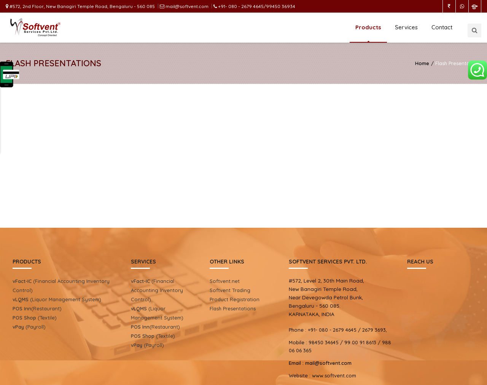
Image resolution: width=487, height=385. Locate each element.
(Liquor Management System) (57, 299)
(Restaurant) (37, 308)
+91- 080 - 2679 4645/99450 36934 (254, 6)
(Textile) (35, 318)
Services (406, 27)
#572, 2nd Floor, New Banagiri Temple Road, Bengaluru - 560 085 (80, 6)
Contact (441, 27)
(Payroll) (29, 327)
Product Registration (234, 299)
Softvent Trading (230, 290)
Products (368, 27)
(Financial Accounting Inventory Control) (157, 290)
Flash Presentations (233, 308)
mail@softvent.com (184, 6)
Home (422, 63)
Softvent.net (225, 281)
